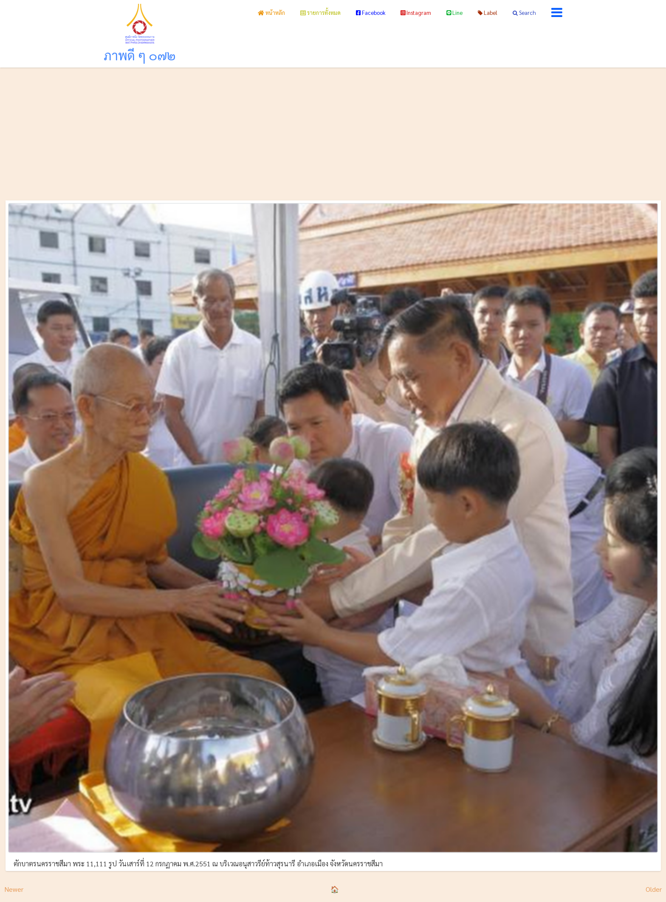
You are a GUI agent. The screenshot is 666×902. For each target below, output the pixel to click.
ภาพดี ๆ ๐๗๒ (140, 55)
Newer (13, 889)
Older (654, 889)
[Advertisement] (333, 131)
